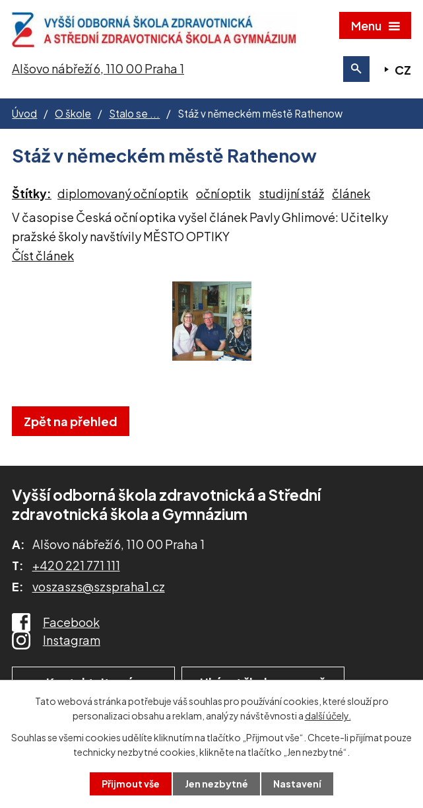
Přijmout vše (131, 784)
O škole (73, 113)
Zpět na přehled (70, 421)
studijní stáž (291, 193)
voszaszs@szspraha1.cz (98, 586)
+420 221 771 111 (76, 565)
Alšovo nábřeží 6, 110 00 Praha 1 (98, 68)
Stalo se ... (134, 113)
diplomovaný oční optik (122, 193)
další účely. (328, 715)
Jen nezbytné (216, 784)
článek (351, 193)
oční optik (223, 193)
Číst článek (43, 255)
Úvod (24, 113)
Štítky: (31, 193)
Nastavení (297, 784)
